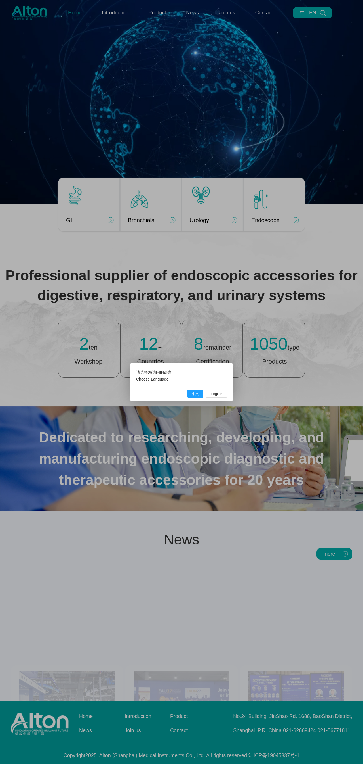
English (216, 394)
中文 (195, 394)
